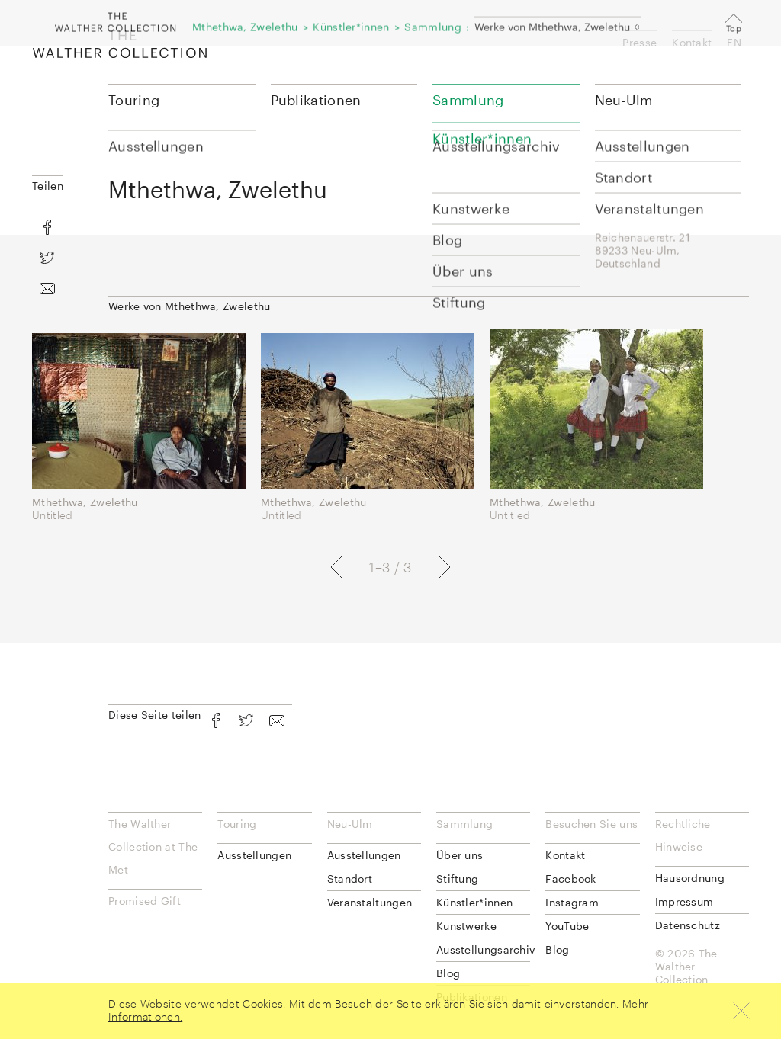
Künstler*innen (474, 902)
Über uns (459, 854)
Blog (448, 973)
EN (734, 42)
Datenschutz (687, 925)
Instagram (572, 902)
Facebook (570, 878)
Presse (639, 42)
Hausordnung (690, 877)
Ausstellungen (254, 854)
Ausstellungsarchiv (483, 949)
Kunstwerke (466, 925)
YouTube (567, 925)
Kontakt (692, 42)
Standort (349, 878)
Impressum (684, 901)
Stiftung (457, 878)
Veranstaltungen (370, 902)
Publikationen (316, 99)
